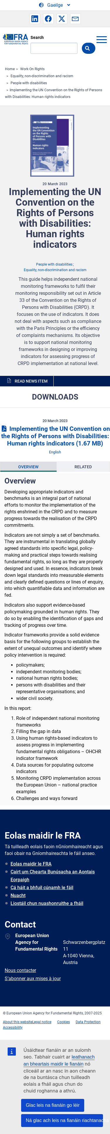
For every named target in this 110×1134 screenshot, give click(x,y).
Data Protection (88, 1022)
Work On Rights (32, 69)
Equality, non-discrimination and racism (42, 76)
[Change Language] (55, 5)
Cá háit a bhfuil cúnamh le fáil (42, 887)
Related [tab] (83, 466)
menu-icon (101, 39)
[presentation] (28, 467)
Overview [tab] (28, 466)
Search (37, 37)
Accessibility (13, 1027)
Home (10, 69)
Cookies (63, 1022)
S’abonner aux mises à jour (33, 978)
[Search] (54, 48)
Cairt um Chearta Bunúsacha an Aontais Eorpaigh (53, 875)
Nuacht (18, 895)
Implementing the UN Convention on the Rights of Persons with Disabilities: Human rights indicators (55, 436)
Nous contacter (20, 970)
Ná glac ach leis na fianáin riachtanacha (64, 1120)
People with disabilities (29, 83)
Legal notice (41, 1022)
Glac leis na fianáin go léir (52, 1105)
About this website (17, 1022)
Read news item (31, 381)
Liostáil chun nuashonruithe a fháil (47, 903)
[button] (35, 18)
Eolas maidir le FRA (31, 864)
